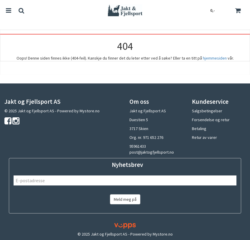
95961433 (137, 146)
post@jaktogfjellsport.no (151, 152)
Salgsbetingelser (207, 111)
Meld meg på (125, 199)
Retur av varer (204, 137)
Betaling (199, 128)
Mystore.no (90, 111)
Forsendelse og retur (211, 119)
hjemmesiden (215, 58)
